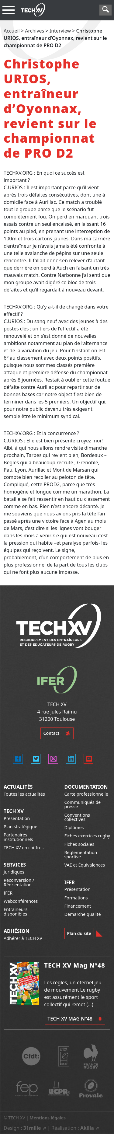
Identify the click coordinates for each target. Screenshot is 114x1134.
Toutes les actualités (24, 794)
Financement (77, 906)
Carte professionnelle (86, 794)
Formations (76, 898)
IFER (8, 893)
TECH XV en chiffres (23, 847)
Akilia (87, 1128)
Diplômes (74, 827)
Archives (34, 30)
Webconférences (21, 901)
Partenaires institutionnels (18, 837)
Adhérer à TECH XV (23, 938)
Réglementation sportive (80, 855)
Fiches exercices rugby (87, 836)
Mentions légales (47, 1118)
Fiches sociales (79, 844)
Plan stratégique (20, 826)
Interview (60, 30)
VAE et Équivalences (84, 865)
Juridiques (14, 872)
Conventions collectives (77, 817)
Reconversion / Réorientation (19, 882)
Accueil (12, 30)
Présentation (17, 818)
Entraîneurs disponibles (15, 911)
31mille (32, 1128)
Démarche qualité (82, 914)
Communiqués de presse (82, 804)
